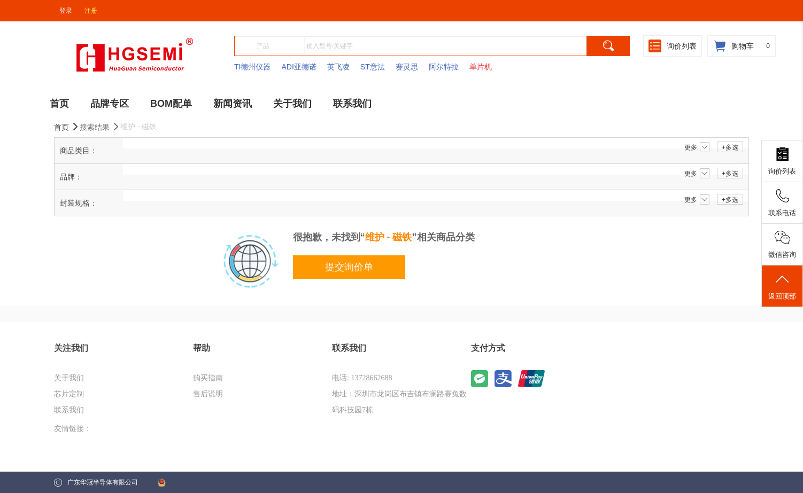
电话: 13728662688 (362, 378)
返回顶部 (782, 286)
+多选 (730, 147)
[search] (608, 46)
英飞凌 (338, 66)
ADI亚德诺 (298, 66)
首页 (67, 126)
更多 (696, 147)
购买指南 (208, 378)
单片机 (480, 66)
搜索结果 (100, 126)
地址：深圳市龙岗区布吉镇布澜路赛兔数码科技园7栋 (399, 402)
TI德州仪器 (252, 66)
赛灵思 (407, 66)
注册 (90, 10)
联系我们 (69, 410)
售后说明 (208, 394)
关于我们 (69, 378)
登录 (65, 10)
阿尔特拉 (444, 66)
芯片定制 (69, 394)
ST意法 (372, 66)
